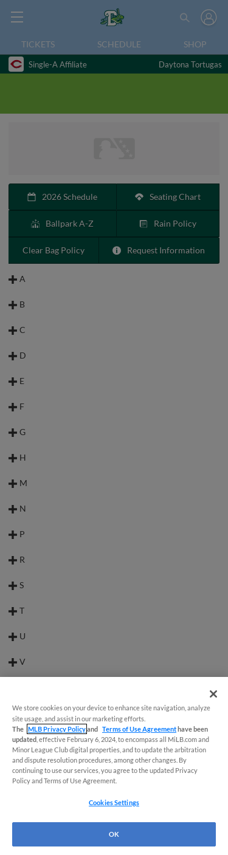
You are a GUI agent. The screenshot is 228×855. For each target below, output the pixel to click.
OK (114, 834)
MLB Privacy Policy (57, 729)
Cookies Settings (114, 802)
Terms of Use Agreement (139, 729)
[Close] (213, 694)
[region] (114, 766)
